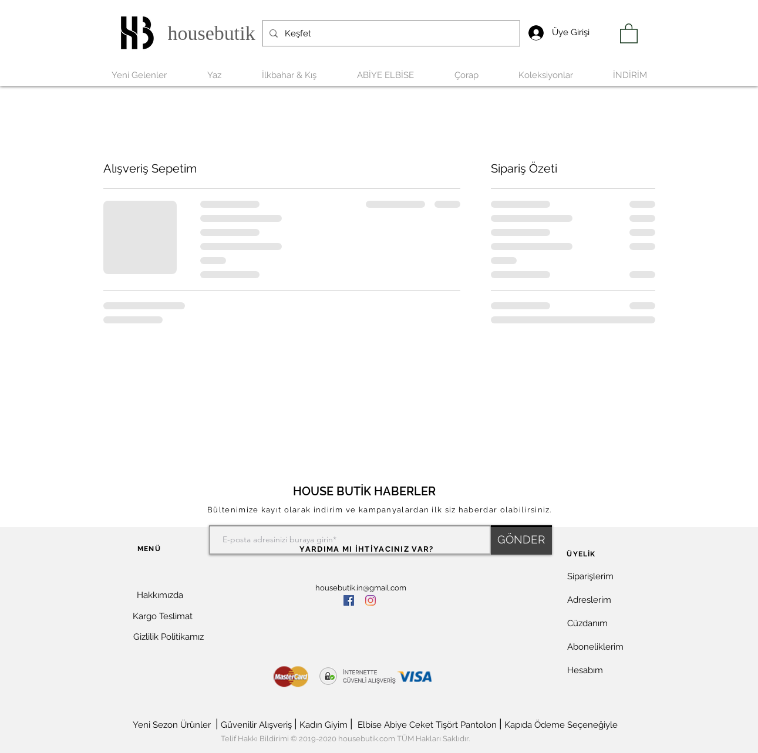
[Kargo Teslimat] (162, 616)
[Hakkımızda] (160, 595)
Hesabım (585, 670)
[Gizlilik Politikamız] (168, 637)
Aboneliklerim (595, 646)
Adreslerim (589, 600)
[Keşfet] (390, 33)
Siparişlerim (590, 576)
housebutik (211, 33)
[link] (629, 32)
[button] (165, 657)
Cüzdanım (587, 623)
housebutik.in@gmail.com (360, 587)
